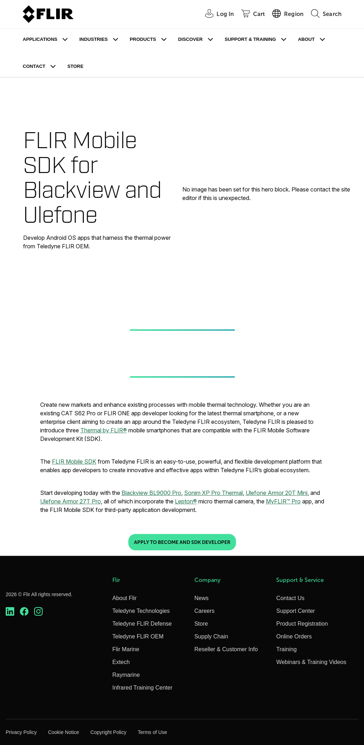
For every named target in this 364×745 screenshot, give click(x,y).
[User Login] (215, 14)
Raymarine (126, 675)
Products (143, 39)
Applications (40, 39)
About (306, 39)
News (201, 598)
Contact (34, 66)
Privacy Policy (21, 732)
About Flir (124, 598)
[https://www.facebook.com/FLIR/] (24, 611)
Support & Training (250, 39)
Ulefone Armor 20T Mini (276, 492)
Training (286, 649)
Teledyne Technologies (141, 611)
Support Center (295, 611)
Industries (93, 39)
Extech (121, 662)
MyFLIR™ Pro (283, 501)
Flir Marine (125, 649)
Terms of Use (152, 732)
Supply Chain (211, 636)
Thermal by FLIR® (103, 430)
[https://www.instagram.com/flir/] (38, 611)
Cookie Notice (63, 732)
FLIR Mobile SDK (74, 461)
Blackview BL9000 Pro (151, 492)
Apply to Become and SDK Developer (182, 542)
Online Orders (294, 636)
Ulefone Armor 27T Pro (70, 501)
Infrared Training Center (142, 688)
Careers (204, 611)
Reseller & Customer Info (226, 649)
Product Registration (302, 624)
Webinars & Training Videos (311, 662)
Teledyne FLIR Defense (142, 624)
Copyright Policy (108, 732)
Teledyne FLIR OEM (138, 636)
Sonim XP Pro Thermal (213, 492)
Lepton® (186, 501)
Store (75, 66)
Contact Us (290, 598)
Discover (190, 39)
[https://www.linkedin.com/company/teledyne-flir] (10, 611)
